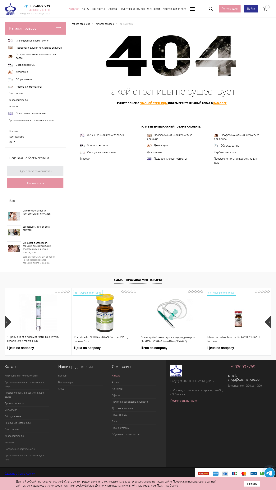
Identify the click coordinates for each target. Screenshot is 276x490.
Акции (86, 8)
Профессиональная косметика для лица (169, 137)
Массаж (85, 158)
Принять (252, 483)
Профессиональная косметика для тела (236, 160)
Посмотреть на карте (183, 400)
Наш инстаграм (121, 427)
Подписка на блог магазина (29, 158)
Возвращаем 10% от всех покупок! (36, 228)
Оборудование (226, 145)
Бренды (13, 131)
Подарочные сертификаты (167, 159)
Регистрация (230, 8)
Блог (12, 201)
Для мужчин (154, 152)
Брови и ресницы (94, 146)
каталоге (220, 103)
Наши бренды (119, 414)
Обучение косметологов (126, 434)
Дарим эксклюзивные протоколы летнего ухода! (37, 212)
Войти (251, 8)
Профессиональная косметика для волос (236, 137)
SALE (12, 142)
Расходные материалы (98, 152)
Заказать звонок (39, 9)
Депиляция (157, 145)
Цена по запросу (20, 348)
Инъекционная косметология (102, 135)
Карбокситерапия (225, 152)
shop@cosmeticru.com (245, 379)
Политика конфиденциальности (140, 8)
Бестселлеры (17, 136)
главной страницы (154, 103)
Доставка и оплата (174, 8)
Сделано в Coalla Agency (20, 473)
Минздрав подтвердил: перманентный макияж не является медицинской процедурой (37, 248)
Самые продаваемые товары (138, 280)
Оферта (112, 8)
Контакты (98, 8)
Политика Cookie (167, 485)
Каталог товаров (35, 28)
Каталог (74, 8)
